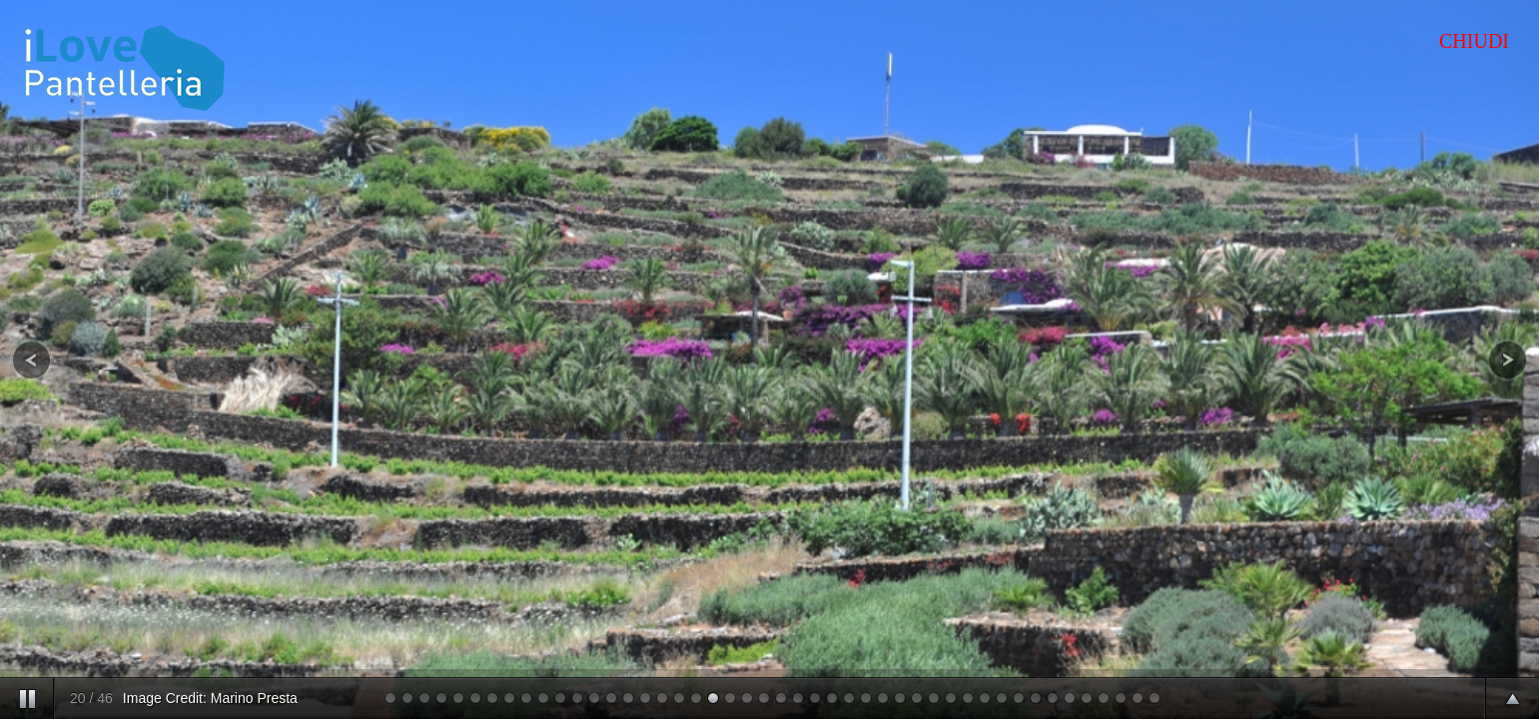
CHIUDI (1474, 41)
